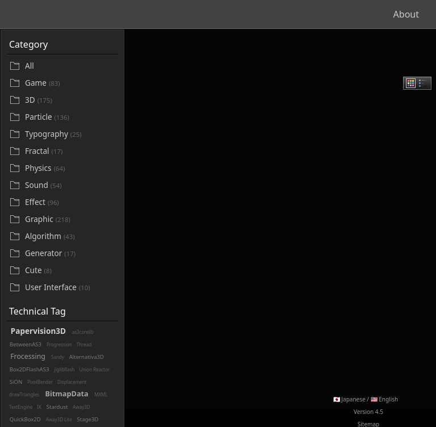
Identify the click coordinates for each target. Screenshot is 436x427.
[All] (70, 65)
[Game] (70, 83)
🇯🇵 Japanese (349, 399)
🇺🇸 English (385, 399)
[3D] (70, 100)
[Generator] (70, 253)
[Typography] (70, 134)
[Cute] (70, 270)
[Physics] (70, 168)
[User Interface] (70, 287)
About (406, 14)
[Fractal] (70, 151)
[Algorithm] (70, 236)
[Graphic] (70, 219)
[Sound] (70, 185)
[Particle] (70, 117)
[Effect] (70, 202)
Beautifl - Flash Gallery (62, 14)
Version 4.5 (368, 412)
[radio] (411, 83)
